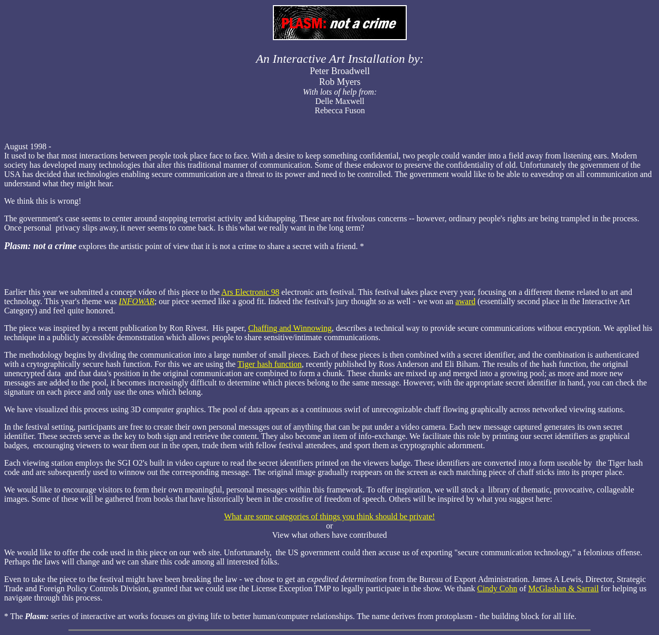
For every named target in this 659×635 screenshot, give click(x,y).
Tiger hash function (269, 364)
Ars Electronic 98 (250, 292)
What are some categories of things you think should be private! (329, 516)
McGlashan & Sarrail (563, 588)
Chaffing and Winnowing (290, 328)
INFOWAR (136, 301)
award (465, 301)
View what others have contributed (329, 535)
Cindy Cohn (497, 588)
